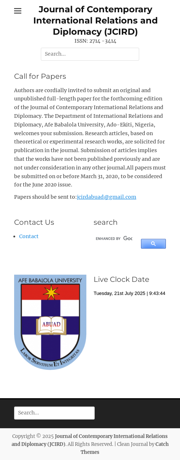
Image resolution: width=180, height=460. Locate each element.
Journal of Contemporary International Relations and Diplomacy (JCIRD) (95, 20)
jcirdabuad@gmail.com (106, 197)
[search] (114, 239)
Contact (29, 236)
